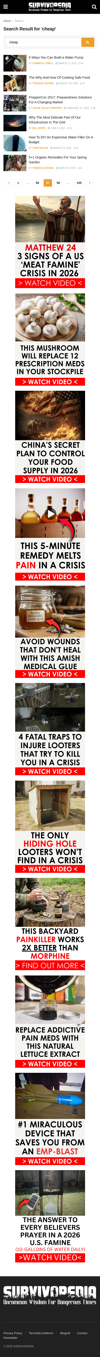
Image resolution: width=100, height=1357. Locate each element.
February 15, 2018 (76, 108)
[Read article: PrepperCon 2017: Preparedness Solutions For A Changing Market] (14, 103)
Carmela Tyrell (42, 63)
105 (79, 183)
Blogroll (65, 1333)
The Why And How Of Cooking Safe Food (59, 77)
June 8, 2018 (56, 128)
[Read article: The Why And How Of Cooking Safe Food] (14, 83)
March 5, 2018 (66, 168)
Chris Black (40, 148)
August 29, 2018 (67, 83)
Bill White (39, 128)
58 (58, 183)
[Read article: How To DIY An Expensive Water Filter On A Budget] (14, 143)
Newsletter (10, 1337)
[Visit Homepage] (50, 7)
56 (37, 183)
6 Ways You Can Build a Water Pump (56, 57)
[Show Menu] (5, 7)
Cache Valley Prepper (47, 108)
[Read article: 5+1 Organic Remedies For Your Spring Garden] (14, 163)
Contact (82, 1333)
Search (19, 21)
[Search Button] (94, 7)
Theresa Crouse (43, 83)
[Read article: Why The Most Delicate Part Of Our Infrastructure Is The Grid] (14, 123)
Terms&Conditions (41, 1333)
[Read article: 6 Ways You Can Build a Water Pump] (14, 63)
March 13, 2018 (66, 63)
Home (7, 21)
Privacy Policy (12, 1333)
